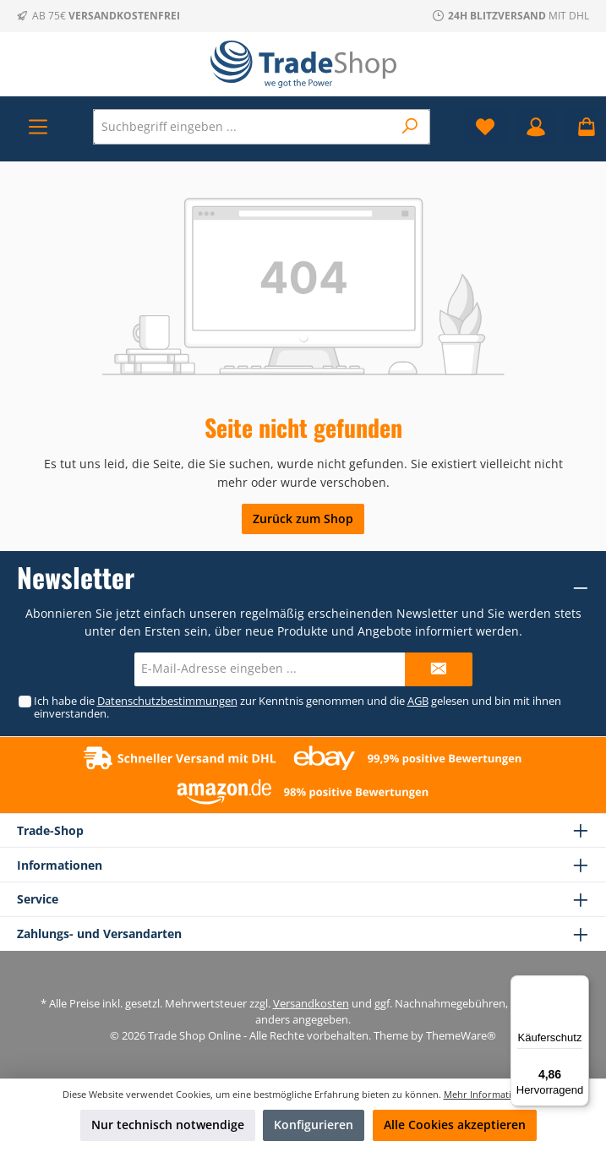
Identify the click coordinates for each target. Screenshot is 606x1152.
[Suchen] (410, 127)
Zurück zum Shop (303, 518)
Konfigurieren (313, 1125)
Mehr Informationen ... (494, 1094)
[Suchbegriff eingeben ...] (243, 127)
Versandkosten (311, 1003)
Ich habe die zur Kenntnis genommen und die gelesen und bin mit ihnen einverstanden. (296, 707)
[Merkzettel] (485, 126)
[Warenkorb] (581, 126)
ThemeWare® (461, 1036)
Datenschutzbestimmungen (166, 701)
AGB (417, 701)
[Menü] (38, 126)
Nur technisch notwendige (167, 1125)
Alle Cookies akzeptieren (455, 1125)
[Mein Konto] (536, 126)
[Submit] (438, 669)
